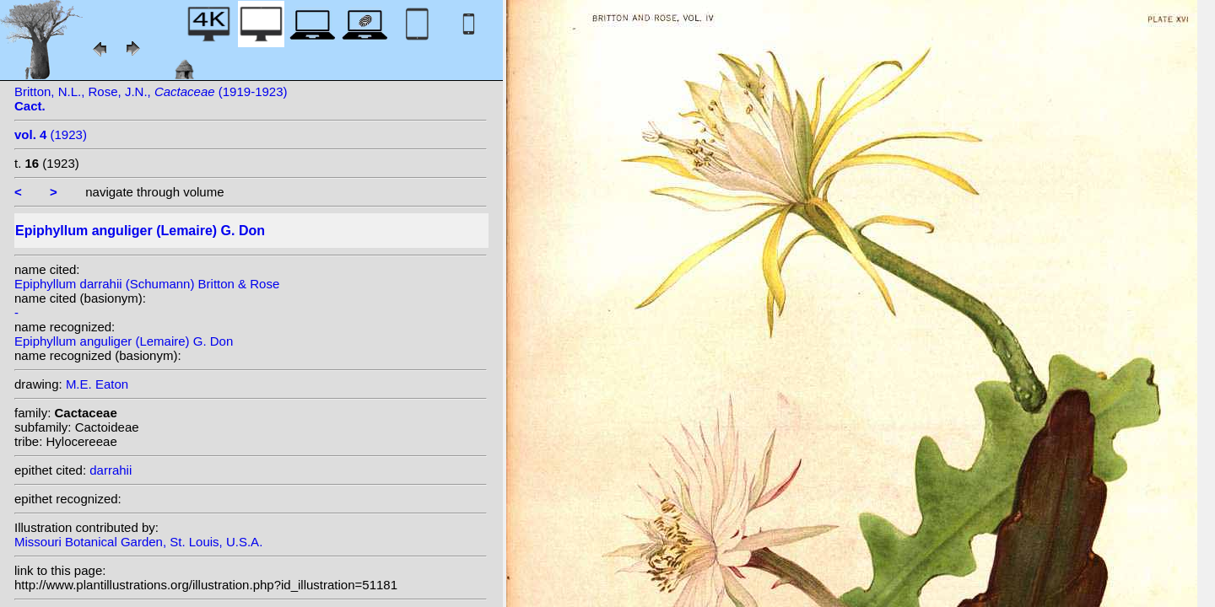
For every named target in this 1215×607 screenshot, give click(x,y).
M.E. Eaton (97, 384)
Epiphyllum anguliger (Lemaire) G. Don (123, 341)
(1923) (50, 134)
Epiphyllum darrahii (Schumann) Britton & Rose (146, 284)
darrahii (110, 470)
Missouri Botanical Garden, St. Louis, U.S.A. (138, 541)
